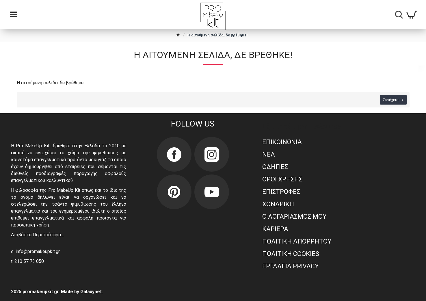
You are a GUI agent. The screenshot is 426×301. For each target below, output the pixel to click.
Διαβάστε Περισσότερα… (37, 234)
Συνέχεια (391, 100)
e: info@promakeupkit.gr (35, 251)
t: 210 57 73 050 (27, 261)
